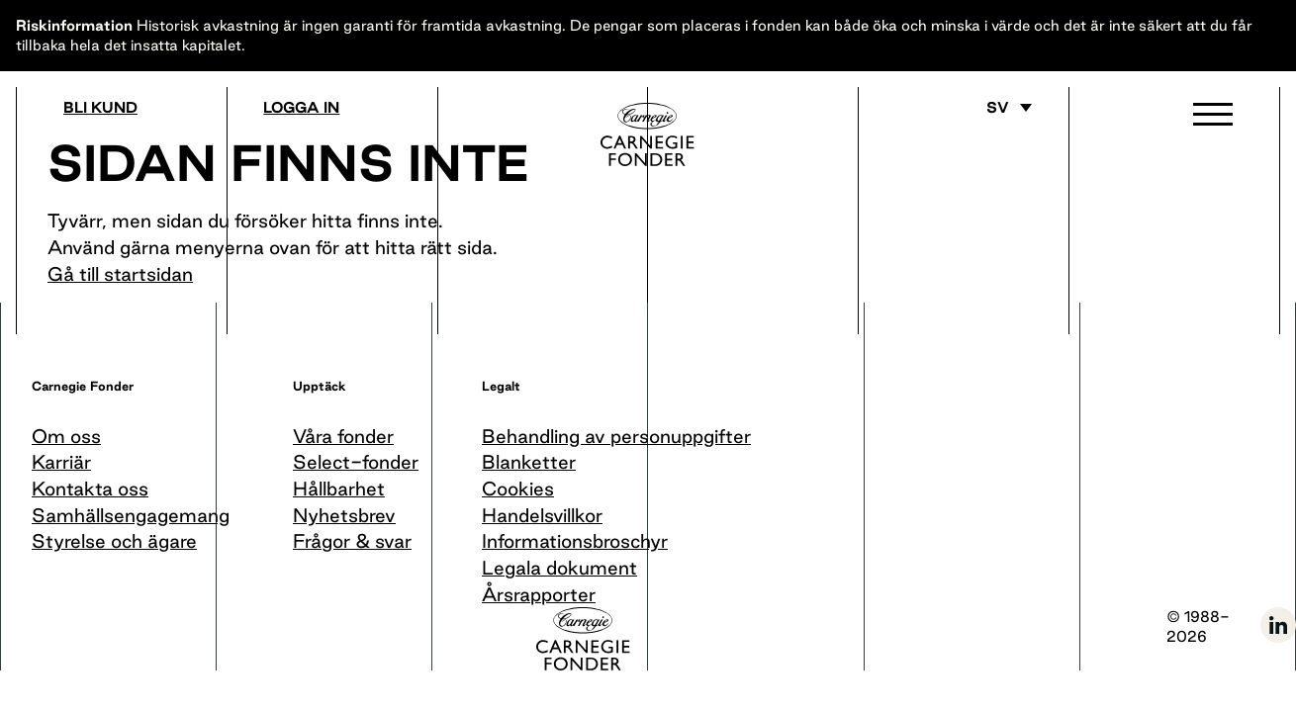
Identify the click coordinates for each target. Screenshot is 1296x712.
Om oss (66, 436)
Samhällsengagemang (131, 515)
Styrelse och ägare (114, 541)
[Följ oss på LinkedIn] (1278, 638)
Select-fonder (355, 462)
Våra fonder (343, 436)
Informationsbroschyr (575, 541)
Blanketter (529, 462)
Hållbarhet (339, 488)
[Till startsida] (648, 134)
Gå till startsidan (120, 274)
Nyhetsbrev (344, 515)
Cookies (518, 488)
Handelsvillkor (542, 515)
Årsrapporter (539, 594)
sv (997, 108)
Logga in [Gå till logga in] (301, 108)
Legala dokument (559, 567)
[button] (1213, 118)
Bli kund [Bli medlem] (100, 108)
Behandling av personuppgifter (616, 436)
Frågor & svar (352, 541)
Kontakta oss (90, 488)
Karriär (61, 462)
